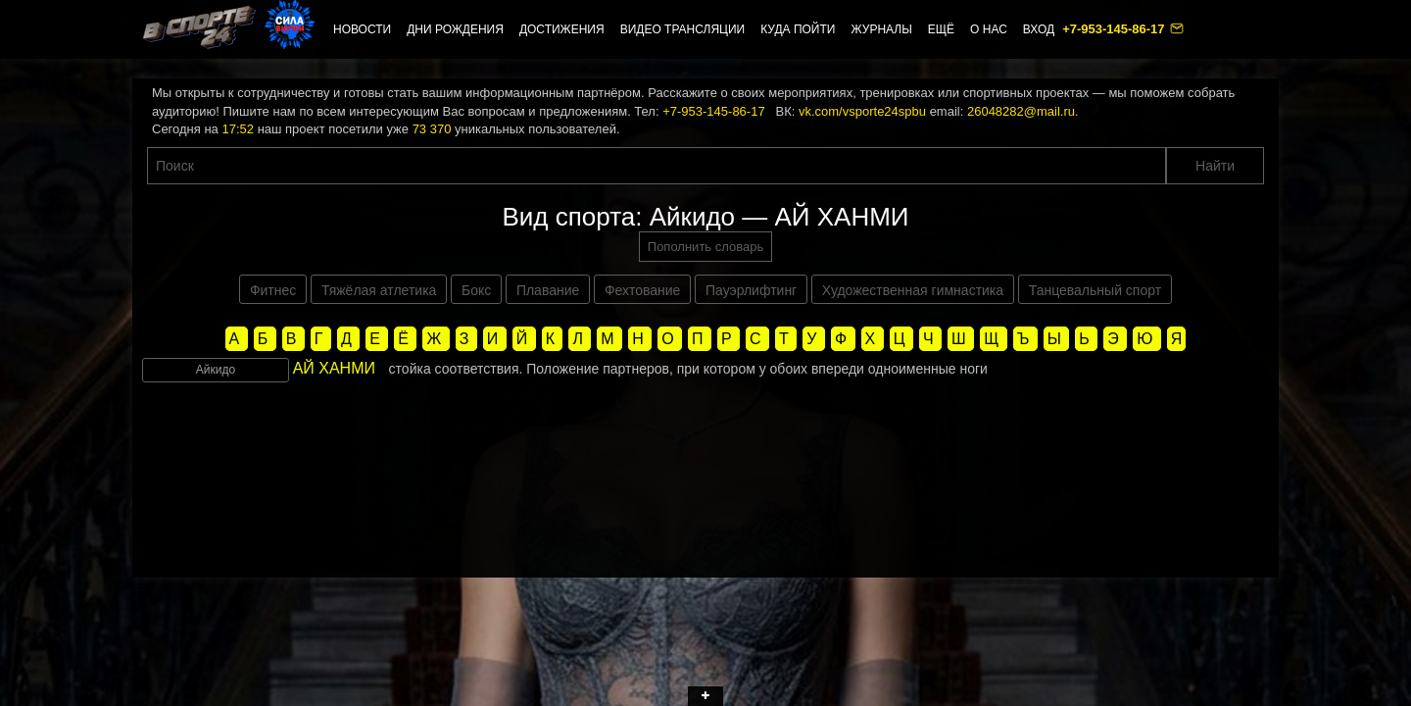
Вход (1038, 29)
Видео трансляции (683, 29)
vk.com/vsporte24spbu (862, 111)
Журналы (881, 29)
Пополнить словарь (705, 246)
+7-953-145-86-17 (1115, 29)
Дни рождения (455, 29)
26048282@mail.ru (1021, 111)
